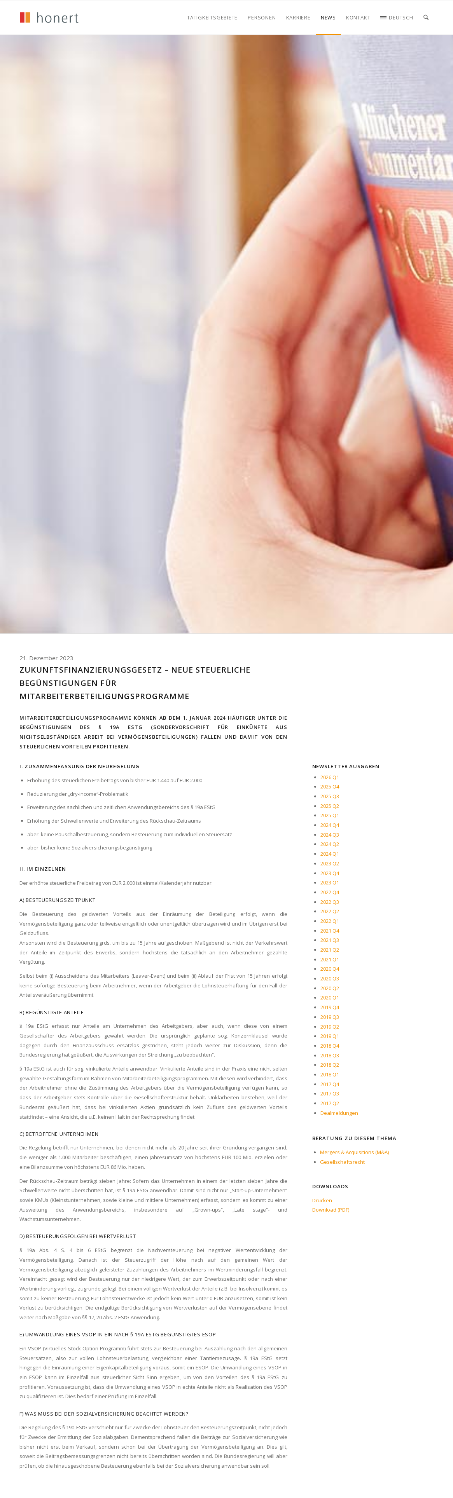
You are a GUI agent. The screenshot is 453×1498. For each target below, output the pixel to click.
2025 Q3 (329, 796)
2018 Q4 (329, 1045)
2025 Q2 (329, 805)
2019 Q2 (329, 1026)
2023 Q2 (329, 863)
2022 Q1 (329, 920)
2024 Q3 (329, 834)
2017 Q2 (329, 1103)
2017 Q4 (329, 1084)
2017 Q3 (329, 1093)
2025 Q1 (329, 815)
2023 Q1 (329, 882)
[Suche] (426, 17)
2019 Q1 (329, 1035)
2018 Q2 (329, 1064)
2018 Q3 (329, 1055)
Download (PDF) (330, 1209)
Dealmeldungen (339, 1112)
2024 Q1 (329, 853)
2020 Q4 (329, 968)
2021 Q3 (329, 939)
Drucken (322, 1200)
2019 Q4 (329, 1007)
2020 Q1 (329, 997)
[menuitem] (212, 17)
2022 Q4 (329, 892)
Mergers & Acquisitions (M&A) (354, 1152)
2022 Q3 (329, 901)
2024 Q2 (329, 844)
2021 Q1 (329, 959)
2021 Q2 (329, 949)
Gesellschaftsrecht (342, 1161)
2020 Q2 (329, 988)
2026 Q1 (329, 777)
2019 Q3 (329, 1016)
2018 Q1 (329, 1074)
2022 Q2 (329, 911)
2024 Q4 (329, 824)
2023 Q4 (329, 873)
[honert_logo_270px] (49, 17)
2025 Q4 (329, 786)
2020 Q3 (329, 978)
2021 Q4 (329, 930)
